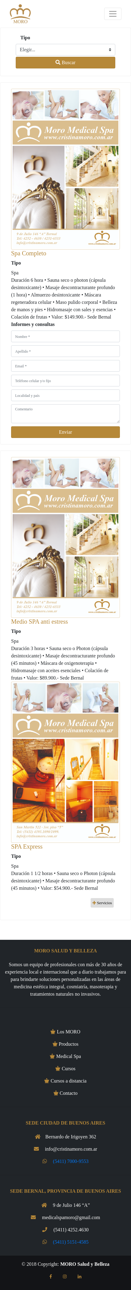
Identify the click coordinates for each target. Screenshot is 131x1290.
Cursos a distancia (65, 1080)
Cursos (65, 1068)
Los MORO (65, 1031)
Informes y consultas (33, 324)
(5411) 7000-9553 (70, 1161)
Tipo (25, 37)
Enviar (65, 432)
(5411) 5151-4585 (70, 1242)
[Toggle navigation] (112, 14)
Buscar (65, 62)
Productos (66, 1044)
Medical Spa (65, 1056)
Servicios (102, 903)
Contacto (66, 1093)
